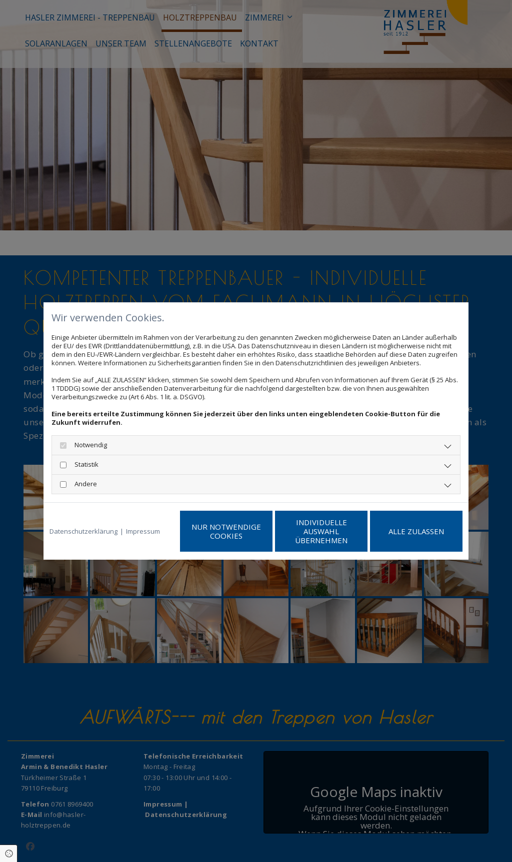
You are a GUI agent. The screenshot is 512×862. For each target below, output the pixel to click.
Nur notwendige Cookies (226, 531)
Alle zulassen (416, 531)
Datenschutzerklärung (84, 531)
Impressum (143, 531)
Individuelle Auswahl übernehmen (321, 531)
